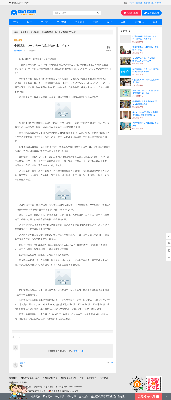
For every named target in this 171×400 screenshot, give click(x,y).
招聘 (96, 22)
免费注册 (138, 3)
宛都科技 (13, 378)
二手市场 (61, 22)
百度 (81, 378)
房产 (29, 22)
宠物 (123, 22)
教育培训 (80, 22)
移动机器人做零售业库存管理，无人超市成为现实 (145, 102)
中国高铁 (18, 40)
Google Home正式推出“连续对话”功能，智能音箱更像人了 (145, 113)
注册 (82, 351)
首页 (15, 22)
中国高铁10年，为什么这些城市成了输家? (59, 32)
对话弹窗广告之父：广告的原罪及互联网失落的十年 (145, 91)
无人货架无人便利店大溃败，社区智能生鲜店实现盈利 (145, 59)
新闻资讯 (24, 32)
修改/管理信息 (148, 3)
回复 (111, 363)
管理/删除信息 (151, 12)
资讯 (155, 22)
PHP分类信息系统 (68, 378)
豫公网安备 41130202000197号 (65, 391)
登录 (75, 351)
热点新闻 (35, 32)
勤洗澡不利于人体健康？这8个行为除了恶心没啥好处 (145, 37)
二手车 (44, 22)
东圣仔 (23, 363)
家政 (109, 22)
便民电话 (139, 22)
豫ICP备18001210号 (36, 391)
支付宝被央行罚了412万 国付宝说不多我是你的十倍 (145, 70)
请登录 (131, 3)
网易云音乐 (92, 378)
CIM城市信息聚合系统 (30, 378)
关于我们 (104, 378)
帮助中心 (158, 3)
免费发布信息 (131, 12)
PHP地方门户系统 (50, 378)
